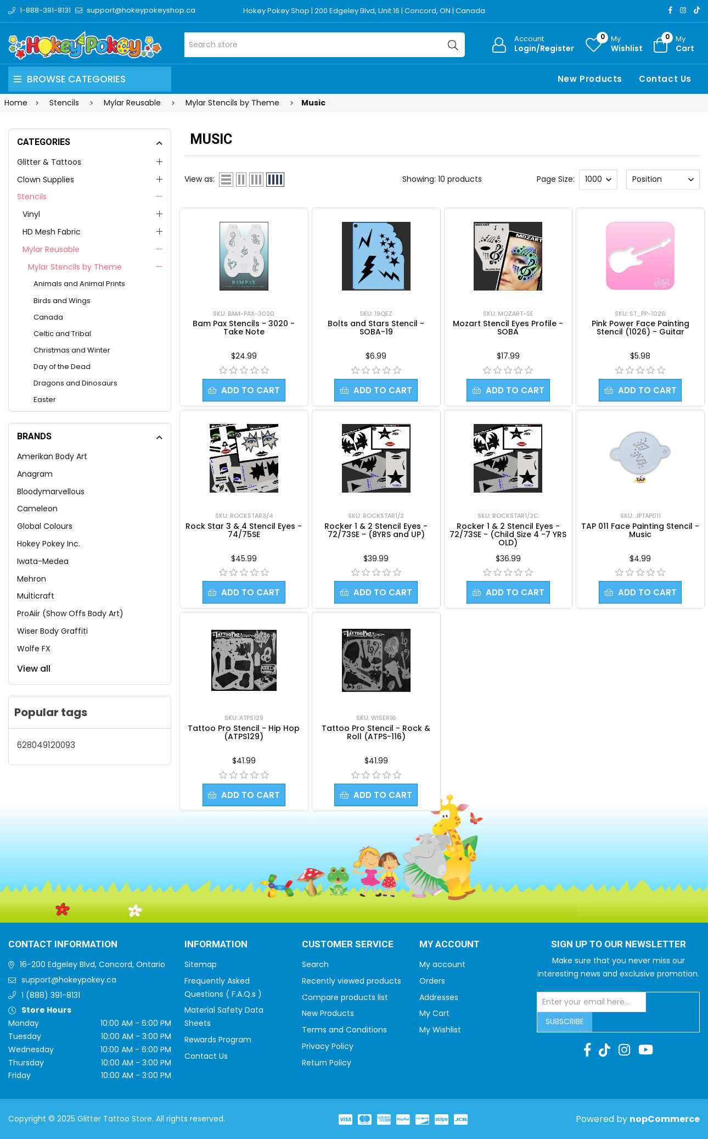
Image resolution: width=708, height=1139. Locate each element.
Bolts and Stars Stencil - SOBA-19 (376, 327)
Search (315, 964)
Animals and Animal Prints (79, 283)
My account (442, 964)
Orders (432, 980)
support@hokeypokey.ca (68, 979)
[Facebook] (670, 10)
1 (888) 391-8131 (50, 995)
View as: (199, 179)
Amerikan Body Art (52, 456)
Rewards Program (217, 1039)
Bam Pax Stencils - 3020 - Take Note (244, 327)
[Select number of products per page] (598, 179)
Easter (44, 399)
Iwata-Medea (43, 561)
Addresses (438, 997)
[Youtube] (645, 1050)
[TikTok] (697, 10)
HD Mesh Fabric (52, 231)
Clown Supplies (45, 179)
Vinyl (31, 214)
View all (33, 668)
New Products (590, 79)
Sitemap (200, 964)
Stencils (32, 196)
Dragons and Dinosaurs (75, 383)
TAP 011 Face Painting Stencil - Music (640, 530)
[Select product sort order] (663, 179)
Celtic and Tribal (62, 333)
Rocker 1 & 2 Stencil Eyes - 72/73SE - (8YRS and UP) (376, 530)
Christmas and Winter (71, 350)
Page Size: (556, 179)
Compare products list (345, 997)
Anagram (35, 473)
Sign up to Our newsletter (618, 944)
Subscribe (565, 1021)
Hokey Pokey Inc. (48, 543)
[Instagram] (683, 10)
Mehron (31, 578)
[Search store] (324, 44)
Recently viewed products (351, 980)
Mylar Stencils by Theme (75, 266)
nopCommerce (665, 1119)
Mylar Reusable (51, 249)
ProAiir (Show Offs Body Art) (70, 613)
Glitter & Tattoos (49, 162)
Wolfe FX (33, 648)
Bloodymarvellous (51, 491)
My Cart (434, 1013)
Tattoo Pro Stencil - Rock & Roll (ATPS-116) (376, 732)
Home (15, 102)
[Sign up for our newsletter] (591, 1002)
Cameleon (37, 508)
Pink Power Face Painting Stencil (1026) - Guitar (640, 327)
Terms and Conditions (344, 1029)
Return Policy (326, 1062)
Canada (48, 317)
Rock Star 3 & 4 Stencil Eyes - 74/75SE (244, 530)
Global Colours (44, 526)
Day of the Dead (62, 366)
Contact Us (665, 79)
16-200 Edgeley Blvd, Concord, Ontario (92, 964)
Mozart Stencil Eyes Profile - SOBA (508, 327)
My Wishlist (440, 1029)
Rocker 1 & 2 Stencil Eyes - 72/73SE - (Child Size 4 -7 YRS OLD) (507, 534)
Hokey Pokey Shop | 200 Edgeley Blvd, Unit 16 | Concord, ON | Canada (364, 10)
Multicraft (35, 595)
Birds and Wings (62, 300)
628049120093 (46, 745)
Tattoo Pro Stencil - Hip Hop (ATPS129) (244, 732)
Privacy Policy (327, 1046)
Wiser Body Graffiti (52, 631)
